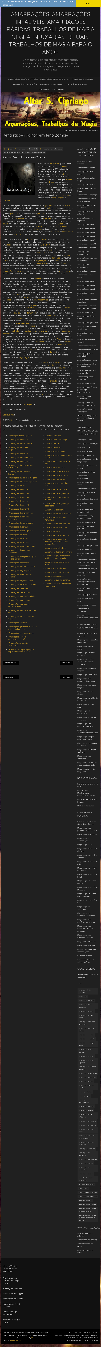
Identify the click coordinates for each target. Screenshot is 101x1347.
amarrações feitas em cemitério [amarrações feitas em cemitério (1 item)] (86, 1086)
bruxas (38, 279)
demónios (43, 239)
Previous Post (11, 662)
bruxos (20, 318)
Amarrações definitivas (54, 510)
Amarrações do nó (53, 531)
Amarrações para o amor (82, 79)
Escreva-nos (8, 415)
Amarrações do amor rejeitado (22, 546)
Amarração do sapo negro (56, 439)
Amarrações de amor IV (19, 497)
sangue (33, 349)
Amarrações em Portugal (55, 548)
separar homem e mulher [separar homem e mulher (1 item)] (88, 1192)
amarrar (69, 179)
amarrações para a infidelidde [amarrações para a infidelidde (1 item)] (85, 1115)
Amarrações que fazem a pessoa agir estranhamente (22, 627)
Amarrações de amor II (18, 489)
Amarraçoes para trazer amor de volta (22, 611)
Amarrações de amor (18, 485)
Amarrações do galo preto (20, 570)
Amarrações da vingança (19, 461)
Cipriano (47, 218)
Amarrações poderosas (55, 576)
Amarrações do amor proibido (58, 513)
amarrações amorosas (12, 1288)
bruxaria (6, 200)
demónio (38, 226)
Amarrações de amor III (19, 493)
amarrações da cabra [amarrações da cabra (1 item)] (86, 1011)
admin (11, 149)
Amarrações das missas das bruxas (54, 79)
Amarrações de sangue (18, 527)
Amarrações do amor (18, 534)
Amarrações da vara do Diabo (21, 457)
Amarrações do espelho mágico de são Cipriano (22, 557)
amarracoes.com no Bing (87, 1240)
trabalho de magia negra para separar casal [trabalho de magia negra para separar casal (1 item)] (87, 1209)
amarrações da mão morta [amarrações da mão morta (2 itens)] (86, 1016)
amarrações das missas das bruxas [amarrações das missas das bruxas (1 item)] (87, 1023)
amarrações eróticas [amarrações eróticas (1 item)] (86, 1081)
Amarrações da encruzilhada (57, 471)
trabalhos (20, 218)
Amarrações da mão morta (20, 443)
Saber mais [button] (7, 5)
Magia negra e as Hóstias (87, 675)
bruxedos (38, 229)
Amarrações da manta (18, 439)
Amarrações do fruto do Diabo (22, 566)
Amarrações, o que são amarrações (23, 79)
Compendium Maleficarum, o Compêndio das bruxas (86, 793)
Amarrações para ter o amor (57, 572)
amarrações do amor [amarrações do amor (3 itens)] (86, 1056)
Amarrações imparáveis (19, 588)
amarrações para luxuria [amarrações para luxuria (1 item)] (87, 1121)
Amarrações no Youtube (13, 1298)
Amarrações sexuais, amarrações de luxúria (17, 638)
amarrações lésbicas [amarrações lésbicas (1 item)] (86, 1110)
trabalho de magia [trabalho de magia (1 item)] (85, 1200)
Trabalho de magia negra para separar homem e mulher (21, 650)
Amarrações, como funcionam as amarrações (58, 585)
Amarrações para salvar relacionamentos (18, 605)
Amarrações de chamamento (21, 513)
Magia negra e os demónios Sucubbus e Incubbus (86, 928)
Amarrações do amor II (18, 538)
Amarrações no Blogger (13, 1293)
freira (29, 239)
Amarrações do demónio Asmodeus (19, 551)
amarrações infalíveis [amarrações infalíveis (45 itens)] (86, 1106)
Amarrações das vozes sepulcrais (23, 481)
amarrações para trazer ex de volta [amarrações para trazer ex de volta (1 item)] (87, 1143)
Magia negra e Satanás (86, 945)
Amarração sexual (52, 447)
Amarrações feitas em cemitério (22, 584)
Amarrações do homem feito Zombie (20, 575)
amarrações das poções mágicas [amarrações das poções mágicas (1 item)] (87, 1029)
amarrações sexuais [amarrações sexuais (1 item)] (85, 1174)
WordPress (35, 1338)
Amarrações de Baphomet (56, 489)
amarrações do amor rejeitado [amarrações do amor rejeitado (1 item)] (86, 1061)
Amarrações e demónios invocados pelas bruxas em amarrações (56, 541)
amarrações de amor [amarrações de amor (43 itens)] (86, 1035)
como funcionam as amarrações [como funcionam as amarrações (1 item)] (85, 1179)
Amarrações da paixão (18, 453)
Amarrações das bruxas (55, 479)
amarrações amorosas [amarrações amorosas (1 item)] (86, 1000)
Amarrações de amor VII (19, 509)
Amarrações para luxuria (55, 568)
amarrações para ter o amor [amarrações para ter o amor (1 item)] (86, 1130)
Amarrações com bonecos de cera (57, 462)
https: (12, 420)
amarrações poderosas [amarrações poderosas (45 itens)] (87, 1149)
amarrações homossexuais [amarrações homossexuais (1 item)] (84, 1101)
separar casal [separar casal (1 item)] (83, 1188)
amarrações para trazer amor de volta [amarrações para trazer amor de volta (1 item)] (87, 1137)
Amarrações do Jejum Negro (21, 580)
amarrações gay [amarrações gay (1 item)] (84, 1096)
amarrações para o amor (24, 152)
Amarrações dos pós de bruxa (58, 535)
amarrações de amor (56, 149)
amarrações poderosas (38, 152)
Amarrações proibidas (18, 622)
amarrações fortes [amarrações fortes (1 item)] (85, 1092)
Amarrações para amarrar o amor (57, 563)
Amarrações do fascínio (19, 562)
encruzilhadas (22, 323)
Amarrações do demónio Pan (57, 523)
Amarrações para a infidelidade (22, 596)
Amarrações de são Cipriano (51, 84)
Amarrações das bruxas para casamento (20, 466)
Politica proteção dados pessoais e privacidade (82, 1340)
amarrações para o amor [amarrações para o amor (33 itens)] (87, 1125)
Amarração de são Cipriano (77, 84)
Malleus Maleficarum (85, 806)
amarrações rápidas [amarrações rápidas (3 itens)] (85, 1163)
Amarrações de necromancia (21, 523)
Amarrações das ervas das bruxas (56, 484)
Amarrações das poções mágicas (23, 478)
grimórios (49, 205)
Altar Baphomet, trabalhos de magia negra (11, 1280)
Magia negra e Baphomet (87, 834)
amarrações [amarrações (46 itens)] (83, 996)
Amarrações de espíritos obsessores (18, 518)
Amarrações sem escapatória (25, 84)
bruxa (41, 245)
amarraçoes (72, 130)
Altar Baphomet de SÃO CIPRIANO (50, 89)
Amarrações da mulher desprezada (18, 448)
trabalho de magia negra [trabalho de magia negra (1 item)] (87, 1204)
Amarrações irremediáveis (20, 592)
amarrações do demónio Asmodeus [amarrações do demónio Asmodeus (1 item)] (87, 1068)
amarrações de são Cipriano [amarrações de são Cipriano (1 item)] (85, 1050)
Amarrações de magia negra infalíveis (57, 498)
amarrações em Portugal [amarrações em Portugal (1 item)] (87, 1077)
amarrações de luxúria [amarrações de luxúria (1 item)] (86, 1039)
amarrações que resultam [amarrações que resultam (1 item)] (88, 1159)
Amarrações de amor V (18, 501)
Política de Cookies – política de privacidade (83, 1338)
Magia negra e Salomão (86, 941)
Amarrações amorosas (55, 451)
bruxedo (53, 381)
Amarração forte (52, 443)
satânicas (44, 300)
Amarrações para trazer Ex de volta (21, 617)
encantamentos (62, 166)
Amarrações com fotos (55, 467)
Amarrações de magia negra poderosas (57, 504)
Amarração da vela (53, 435)
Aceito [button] (88, 3)
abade (67, 205)
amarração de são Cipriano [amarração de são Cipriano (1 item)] (85, 991)
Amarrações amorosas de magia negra (59, 456)
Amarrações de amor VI (19, 505)
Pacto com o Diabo (84, 955)
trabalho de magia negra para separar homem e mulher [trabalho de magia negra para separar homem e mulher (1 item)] (87, 1217)
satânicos (52, 250)
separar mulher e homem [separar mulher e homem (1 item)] (88, 1196)
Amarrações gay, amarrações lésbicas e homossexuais (57, 556)
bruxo (5, 224)
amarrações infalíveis (10, 152)
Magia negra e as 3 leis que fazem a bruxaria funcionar (86, 661)
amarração (54, 163)
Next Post (66, 662)
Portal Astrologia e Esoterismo (11, 1313)
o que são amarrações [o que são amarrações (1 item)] (86, 1184)
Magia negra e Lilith (84, 844)
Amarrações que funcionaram (57, 580)
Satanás (67, 255)
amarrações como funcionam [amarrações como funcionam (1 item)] (85, 1006)
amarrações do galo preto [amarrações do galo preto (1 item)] (88, 1073)
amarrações (46, 149)
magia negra (57, 197)
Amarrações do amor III (19, 542)
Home (65, 130)
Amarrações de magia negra (57, 493)
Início (71, 1332)
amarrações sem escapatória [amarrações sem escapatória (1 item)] (84, 1168)
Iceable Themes (15, 1340)
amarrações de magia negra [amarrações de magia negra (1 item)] (86, 1044)
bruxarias (42, 331)
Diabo (65, 174)
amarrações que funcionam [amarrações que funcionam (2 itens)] (84, 1154)
